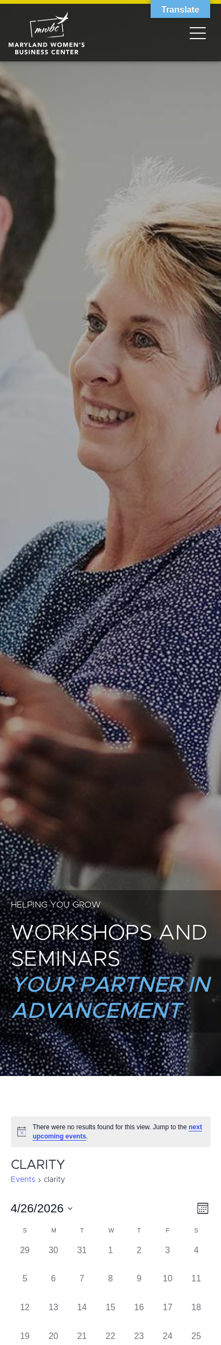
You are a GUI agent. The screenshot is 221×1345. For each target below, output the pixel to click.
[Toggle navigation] (197, 32)
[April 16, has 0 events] (139, 1315)
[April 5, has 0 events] (25, 1286)
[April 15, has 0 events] (110, 1315)
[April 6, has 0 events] (53, 1286)
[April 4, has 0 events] (196, 1258)
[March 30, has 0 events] (53, 1258)
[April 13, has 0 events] (53, 1315)
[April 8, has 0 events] (110, 1286)
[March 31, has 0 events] (82, 1258)
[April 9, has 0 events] (139, 1286)
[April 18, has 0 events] (196, 1315)
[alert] (111, 1131)
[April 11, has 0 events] (196, 1286)
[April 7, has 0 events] (82, 1286)
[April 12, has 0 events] (25, 1315)
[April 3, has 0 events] (167, 1258)
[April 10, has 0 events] (167, 1286)
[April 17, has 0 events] (167, 1315)
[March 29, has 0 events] (25, 1258)
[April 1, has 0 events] (110, 1258)
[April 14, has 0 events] (82, 1315)
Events (23, 1180)
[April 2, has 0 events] (139, 1258)
